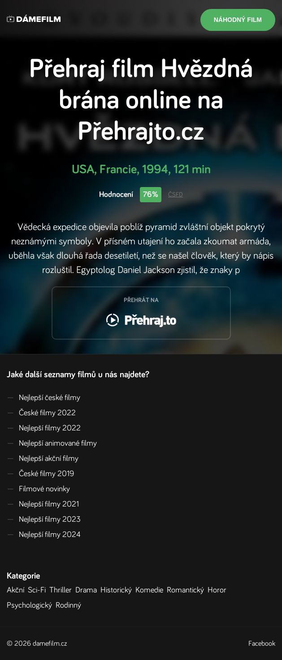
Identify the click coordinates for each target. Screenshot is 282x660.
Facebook (261, 643)
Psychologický (31, 605)
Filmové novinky (38, 489)
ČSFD (175, 195)
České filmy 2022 (41, 413)
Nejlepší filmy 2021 (43, 504)
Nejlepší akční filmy (42, 458)
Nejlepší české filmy (43, 398)
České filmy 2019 (40, 474)
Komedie (151, 590)
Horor (219, 590)
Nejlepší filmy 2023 (44, 519)
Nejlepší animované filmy (52, 443)
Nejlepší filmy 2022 (44, 428)
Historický (117, 590)
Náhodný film (238, 19)
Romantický (187, 590)
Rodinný (70, 605)
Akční (17, 590)
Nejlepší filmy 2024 (44, 534)
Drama (87, 590)
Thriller (62, 590)
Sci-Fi (38, 590)
